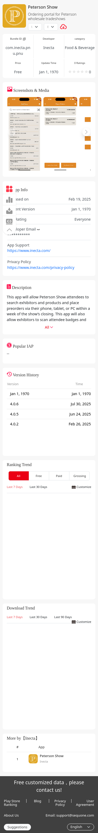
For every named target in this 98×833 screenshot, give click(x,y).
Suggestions (17, 827)
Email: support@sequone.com (70, 815)
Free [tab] (39, 476)
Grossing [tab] (80, 476)
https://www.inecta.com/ (28, 250)
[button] (9, 229)
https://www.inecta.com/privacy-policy (40, 267)
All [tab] (18, 476)
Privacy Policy (60, 801)
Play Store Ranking (12, 801)
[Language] (80, 827)
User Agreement (85, 801)
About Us (11, 815)
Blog (37, 801)
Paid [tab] (59, 476)
